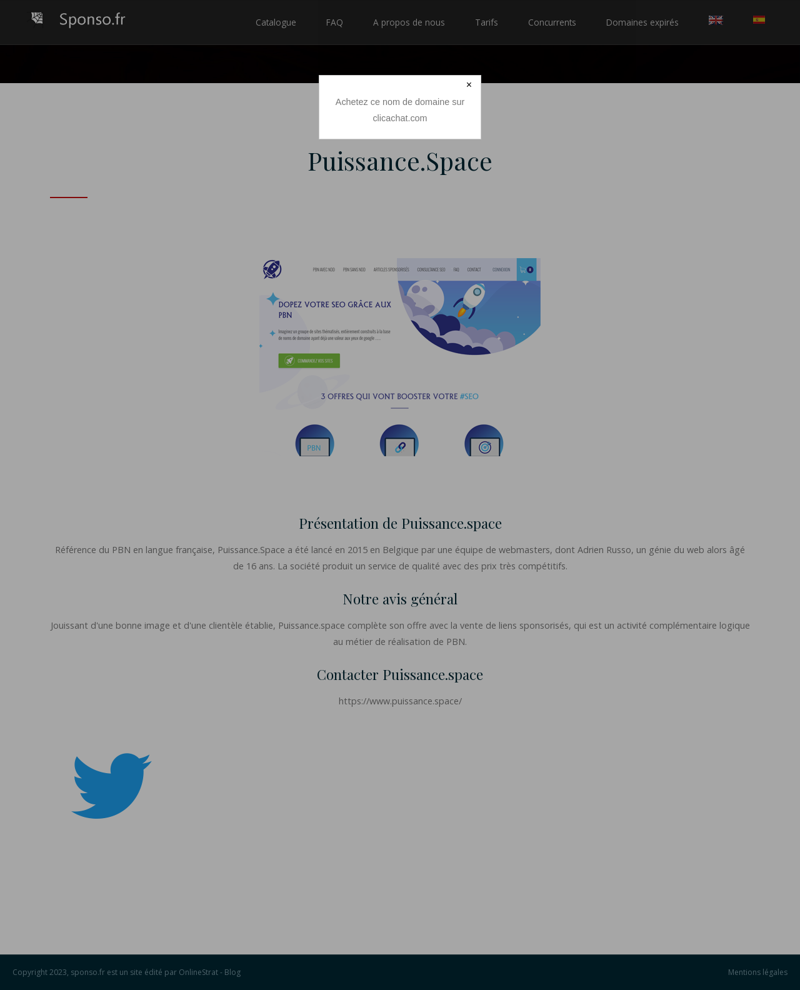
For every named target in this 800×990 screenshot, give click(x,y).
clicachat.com (399, 118)
